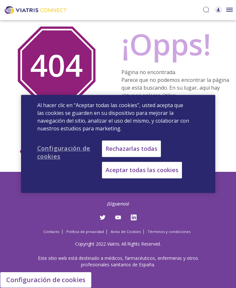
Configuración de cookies (45, 279)
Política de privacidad (85, 231)
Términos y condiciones (169, 231)
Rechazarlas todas (131, 148)
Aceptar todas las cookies (142, 170)
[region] (118, 144)
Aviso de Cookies (126, 231)
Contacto (51, 231)
